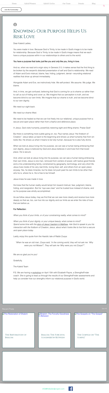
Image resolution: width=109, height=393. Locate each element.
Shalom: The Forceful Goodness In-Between (53, 336)
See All (104, 309)
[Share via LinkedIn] (25, 289)
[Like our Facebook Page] (71, 389)
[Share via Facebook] (14, 289)
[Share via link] (31, 289)
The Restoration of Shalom (15, 336)
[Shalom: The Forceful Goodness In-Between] (55, 322)
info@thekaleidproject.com (53, 389)
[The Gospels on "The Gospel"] (91, 322)
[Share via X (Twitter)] (20, 289)
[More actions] (94, 24)
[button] (104, 5)
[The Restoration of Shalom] (18, 322)
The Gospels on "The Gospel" (88, 336)
